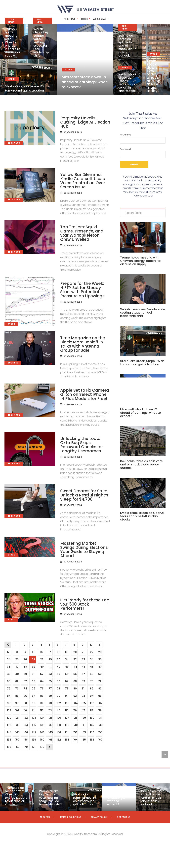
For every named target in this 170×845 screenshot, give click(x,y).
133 (17, 725)
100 (42, 703)
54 (58, 674)
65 (50, 681)
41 (49, 667)
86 (25, 696)
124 (42, 718)
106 (92, 703)
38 (25, 667)
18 (58, 652)
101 (50, 703)
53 (50, 674)
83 (100, 688)
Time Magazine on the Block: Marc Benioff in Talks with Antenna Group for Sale (82, 344)
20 (75, 652)
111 (33, 710)
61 (16, 681)
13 (16, 652)
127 (67, 718)
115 (66, 710)
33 (83, 659)
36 (8, 667)
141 (83, 725)
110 (25, 710)
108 (9, 710)
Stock (77, 19)
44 (75, 667)
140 (75, 725)
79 (66, 688)
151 (66, 732)
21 (83, 652)
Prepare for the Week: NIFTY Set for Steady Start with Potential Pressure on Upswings (82, 290)
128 (75, 718)
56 (75, 674)
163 (67, 740)
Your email (143, 153)
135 (34, 725)
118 (91, 710)
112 (41, 710)
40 (42, 667)
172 (42, 747)
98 (25, 703)
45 (83, 667)
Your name (143, 138)
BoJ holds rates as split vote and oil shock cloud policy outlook (127, 45)
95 (100, 696)
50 (25, 674)
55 (66, 674)
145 (17, 732)
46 (91, 667)
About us (45, 817)
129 (84, 718)
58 (91, 674)
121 (17, 718)
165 (84, 740)
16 (41, 652)
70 (91, 681)
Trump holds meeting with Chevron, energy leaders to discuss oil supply (12, 42)
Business (108, 19)
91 (66, 696)
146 (25, 732)
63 (33, 681)
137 (50, 725)
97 (17, 703)
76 (41, 688)
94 (91, 696)
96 (8, 703)
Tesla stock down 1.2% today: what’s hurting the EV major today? (153, 75)
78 (58, 688)
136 (42, 725)
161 (50, 740)
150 (59, 732)
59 (100, 674)
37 (17, 667)
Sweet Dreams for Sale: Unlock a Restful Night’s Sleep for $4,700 (84, 495)
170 (25, 747)
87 (33, 696)
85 (17, 696)
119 (100, 710)
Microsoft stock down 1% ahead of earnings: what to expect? (84, 82)
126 (59, 718)
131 (100, 718)
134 (25, 725)
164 (75, 740)
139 (67, 725)
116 (75, 710)
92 (75, 696)
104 (75, 703)
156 (9, 740)
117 (83, 710)
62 (25, 681)
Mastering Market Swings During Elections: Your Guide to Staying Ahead (84, 549)
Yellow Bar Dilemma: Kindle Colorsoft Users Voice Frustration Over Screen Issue (82, 181)
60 (8, 681)
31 (66, 659)
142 (92, 725)
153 (84, 732)
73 (17, 688)
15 (33, 652)
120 (9, 718)
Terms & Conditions (70, 817)
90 (58, 696)
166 (92, 740)
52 (41, 674)
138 (59, 725)
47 (100, 667)
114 (58, 710)
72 (8, 688)
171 (33, 747)
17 (49, 652)
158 (25, 740)
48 (8, 674)
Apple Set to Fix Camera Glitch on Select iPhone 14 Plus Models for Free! (84, 394)
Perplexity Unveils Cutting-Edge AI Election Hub (85, 122)
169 (17, 747)
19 (66, 652)
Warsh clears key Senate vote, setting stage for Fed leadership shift (41, 42)
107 (100, 703)
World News (92, 19)
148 (42, 732)
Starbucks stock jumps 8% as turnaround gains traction (27, 88)
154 (92, 732)
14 (24, 652)
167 (100, 740)
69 (83, 681)
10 (91, 645)
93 (83, 696)
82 (91, 688)
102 (59, 703)
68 (75, 681)
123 (34, 718)
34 (91, 659)
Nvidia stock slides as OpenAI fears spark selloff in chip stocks (127, 82)
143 (100, 725)
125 (50, 718)
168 (9, 747)
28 (41, 659)
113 (50, 710)
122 (25, 718)
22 (91, 652)
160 (42, 740)
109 (17, 710)
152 (75, 732)
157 (17, 740)
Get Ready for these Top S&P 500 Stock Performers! (84, 604)
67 (66, 681)
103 (67, 703)
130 (92, 718)
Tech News (62, 19)
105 (84, 703)
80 (75, 688)
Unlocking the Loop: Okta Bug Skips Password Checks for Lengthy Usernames (81, 445)
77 (50, 688)
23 (100, 652)
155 (100, 732)
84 (8, 696)
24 (8, 659)
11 (99, 645)
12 (8, 652)
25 (17, 659)
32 (75, 659)
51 (33, 674)
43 (67, 667)
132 (9, 725)
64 (42, 681)
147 (34, 732)
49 (17, 674)
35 (100, 659)
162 (59, 740)
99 (33, 703)
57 (83, 674)
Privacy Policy (99, 817)
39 (33, 667)
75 (33, 688)
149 (50, 732)
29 (50, 659)
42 (58, 667)
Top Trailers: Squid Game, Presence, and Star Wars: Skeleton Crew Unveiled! (81, 233)
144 (9, 732)
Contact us (123, 817)
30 (58, 659)
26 (25, 659)
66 (58, 681)
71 (99, 681)
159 (34, 740)
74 (25, 688)
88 (41, 696)
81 (83, 688)
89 (50, 696)
